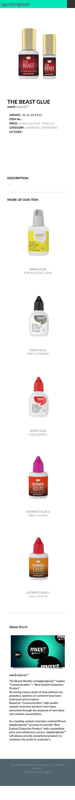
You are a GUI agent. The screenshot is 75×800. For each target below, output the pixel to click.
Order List (48, 123)
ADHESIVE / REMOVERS (41, 127)
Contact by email (29, 123)
